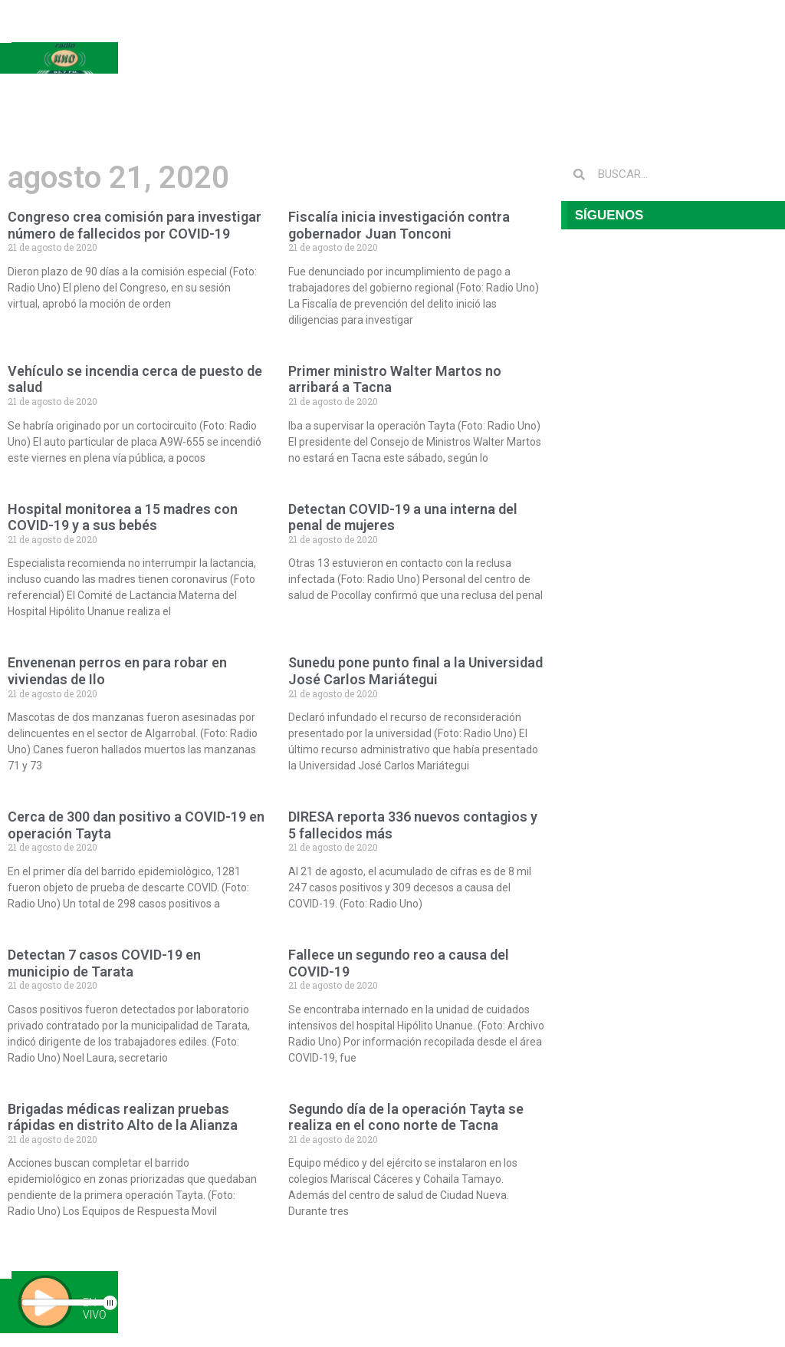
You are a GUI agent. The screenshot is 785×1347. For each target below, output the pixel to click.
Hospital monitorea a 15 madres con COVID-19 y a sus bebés (123, 517)
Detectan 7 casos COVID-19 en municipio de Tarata (104, 963)
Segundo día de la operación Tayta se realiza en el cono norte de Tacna (406, 1117)
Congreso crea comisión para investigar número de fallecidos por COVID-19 (134, 225)
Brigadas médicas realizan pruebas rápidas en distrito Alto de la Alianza (123, 1117)
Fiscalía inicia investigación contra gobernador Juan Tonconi (399, 225)
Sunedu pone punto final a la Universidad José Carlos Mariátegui (415, 670)
